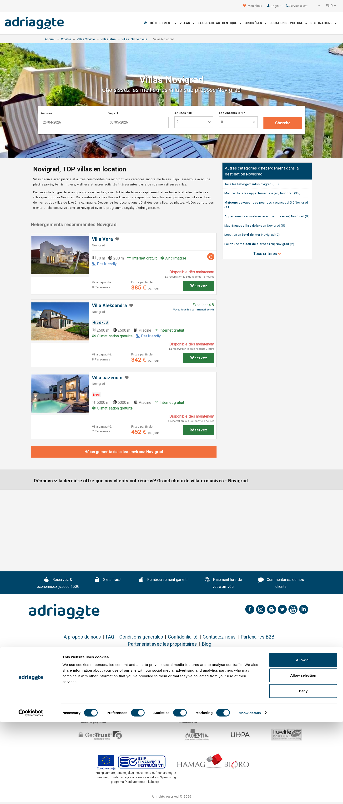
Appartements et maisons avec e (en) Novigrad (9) (266, 216)
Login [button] (276, 6)
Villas (187, 23)
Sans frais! (107, 580)
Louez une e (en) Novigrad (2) (259, 244)
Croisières (256, 23)
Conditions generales (141, 637)
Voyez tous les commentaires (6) (193, 309)
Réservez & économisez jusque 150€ (58, 583)
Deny (303, 773)
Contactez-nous (219, 637)
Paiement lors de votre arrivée (223, 583)
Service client (297, 6)
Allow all (303, 741)
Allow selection (303, 757)
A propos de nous (82, 637)
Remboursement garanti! (163, 580)
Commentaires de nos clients (281, 583)
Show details (250, 795)
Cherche (283, 123)
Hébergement (163, 23)
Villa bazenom (107, 377)
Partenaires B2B (257, 637)
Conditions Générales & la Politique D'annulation (249, 677)
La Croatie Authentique (220, 23)
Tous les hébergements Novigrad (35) (251, 184)
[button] (315, 6)
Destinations (323, 23)
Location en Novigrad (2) (252, 234)
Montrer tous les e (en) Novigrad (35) (262, 193)
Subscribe (289, 664)
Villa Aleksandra (109, 305)
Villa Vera (102, 239)
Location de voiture (288, 23)
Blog (206, 644)
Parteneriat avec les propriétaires (162, 644)
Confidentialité (182, 637)
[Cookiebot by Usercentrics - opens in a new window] (31, 794)
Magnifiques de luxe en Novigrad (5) (254, 225)
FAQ (110, 637)
